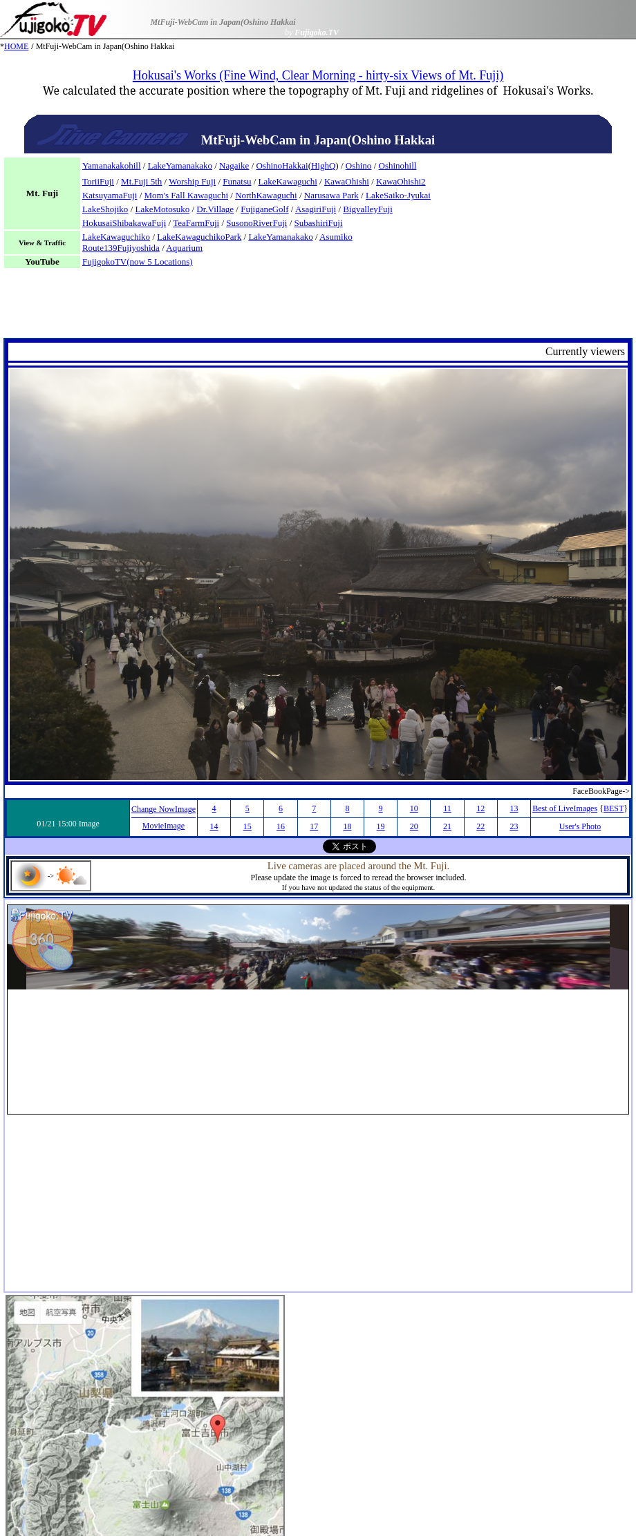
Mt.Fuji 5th (141, 181)
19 (381, 826)
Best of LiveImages (564, 808)
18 (347, 826)
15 (247, 826)
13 (513, 808)
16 (281, 826)
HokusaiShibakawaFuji (124, 223)
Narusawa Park (331, 195)
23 (513, 826)
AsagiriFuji (315, 209)
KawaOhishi (346, 181)
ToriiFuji (98, 181)
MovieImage (163, 826)
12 (480, 808)
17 (314, 826)
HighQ (323, 165)
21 (447, 826)
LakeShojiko (105, 209)
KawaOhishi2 (401, 181)
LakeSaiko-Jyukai (398, 195)
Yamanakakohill (111, 165)
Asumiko (336, 236)
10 (414, 808)
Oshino (359, 165)
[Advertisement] (318, 307)
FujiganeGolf (264, 209)
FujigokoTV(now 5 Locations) (137, 261)
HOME (16, 46)
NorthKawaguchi (266, 195)
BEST (614, 808)
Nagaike (234, 165)
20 (414, 826)
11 (447, 808)
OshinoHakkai (282, 165)
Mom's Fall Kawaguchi (186, 195)
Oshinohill (398, 165)
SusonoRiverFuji (256, 223)
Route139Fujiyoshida (121, 248)
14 (214, 826)
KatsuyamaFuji (109, 195)
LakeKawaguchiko (116, 236)
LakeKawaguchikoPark (199, 236)
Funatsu (237, 181)
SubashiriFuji (318, 223)
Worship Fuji (192, 181)
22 (480, 826)
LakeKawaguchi (288, 181)
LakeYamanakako (180, 165)
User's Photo (580, 826)
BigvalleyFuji (368, 209)
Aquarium (184, 248)
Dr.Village (215, 209)
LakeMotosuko (162, 209)
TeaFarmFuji (196, 223)
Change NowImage (163, 809)
